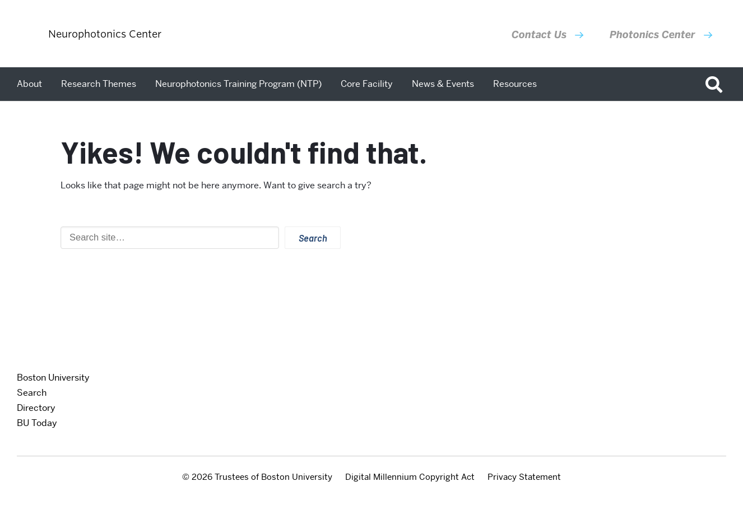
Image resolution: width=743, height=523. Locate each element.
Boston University (53, 377)
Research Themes (98, 84)
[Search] (170, 237)
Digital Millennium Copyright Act (410, 477)
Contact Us (539, 34)
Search (32, 393)
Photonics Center (652, 34)
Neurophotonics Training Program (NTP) (238, 84)
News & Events (443, 84)
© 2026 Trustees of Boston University (257, 477)
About (29, 84)
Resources (515, 84)
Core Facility (367, 84)
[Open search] (718, 84)
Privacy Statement (524, 477)
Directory (36, 408)
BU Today (37, 423)
